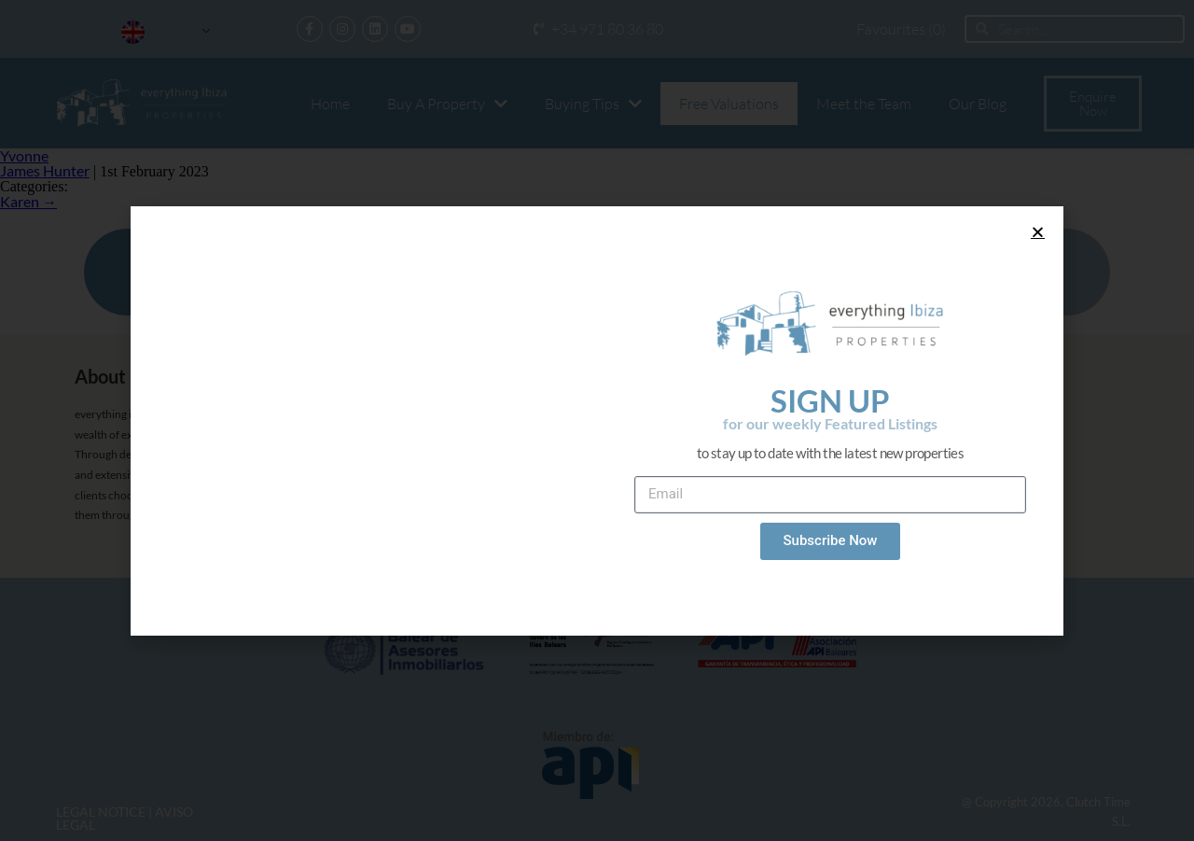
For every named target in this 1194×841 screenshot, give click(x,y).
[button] (1038, 232)
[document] (597, 420)
